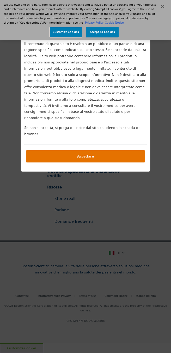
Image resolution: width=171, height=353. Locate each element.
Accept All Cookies (102, 30)
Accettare (85, 156)
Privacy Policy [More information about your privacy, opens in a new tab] (94, 20)
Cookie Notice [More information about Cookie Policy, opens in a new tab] (114, 20)
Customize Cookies (66, 30)
